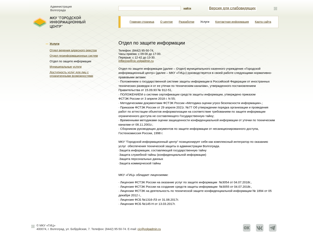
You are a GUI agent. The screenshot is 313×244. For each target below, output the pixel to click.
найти (187, 8)
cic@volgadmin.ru (149, 229)
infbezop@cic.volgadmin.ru (136, 60)
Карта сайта (263, 21)
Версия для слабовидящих (232, 8)
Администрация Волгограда (61, 8)
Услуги (54, 43)
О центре (166, 21)
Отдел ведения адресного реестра (73, 50)
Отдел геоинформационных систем (74, 55)
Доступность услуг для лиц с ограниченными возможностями (71, 74)
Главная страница (142, 21)
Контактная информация (232, 21)
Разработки (186, 21)
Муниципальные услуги (66, 66)
